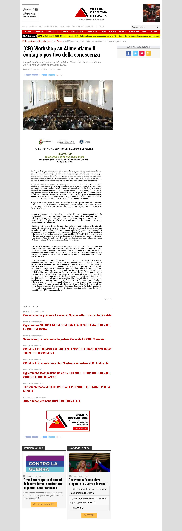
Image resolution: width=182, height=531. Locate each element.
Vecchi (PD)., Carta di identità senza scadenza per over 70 (94, 36)
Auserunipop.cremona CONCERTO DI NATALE (52, 401)
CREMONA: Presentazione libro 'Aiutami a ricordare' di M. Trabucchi (66, 363)
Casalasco (52, 31)
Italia (103, 31)
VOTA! (89, 515)
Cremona (38, 31)
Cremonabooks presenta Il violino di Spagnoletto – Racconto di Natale (67, 315)
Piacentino (77, 31)
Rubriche (134, 31)
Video (144, 31)
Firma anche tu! (43, 504)
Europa (113, 31)
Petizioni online (33, 448)
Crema (64, 31)
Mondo (122, 31)
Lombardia (91, 31)
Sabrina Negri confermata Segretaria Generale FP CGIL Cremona (63, 339)
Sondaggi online (79, 448)
